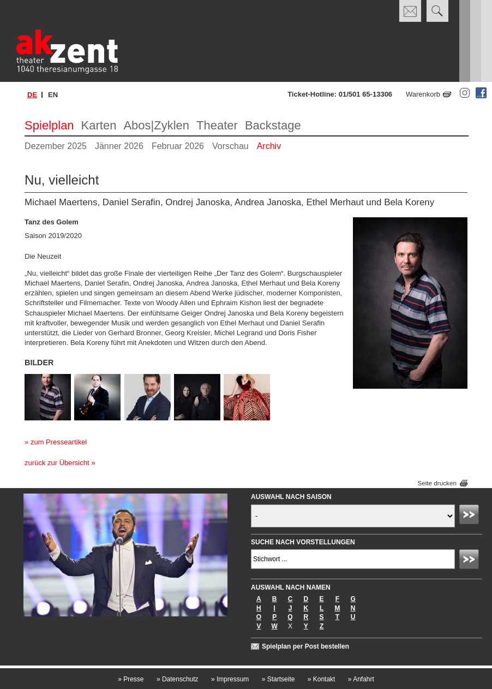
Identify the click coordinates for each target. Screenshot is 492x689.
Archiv (269, 146)
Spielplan (49, 125)
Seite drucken (436, 482)
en (53, 95)
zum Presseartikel (59, 442)
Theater (217, 125)
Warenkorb (423, 94)
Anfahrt (361, 679)
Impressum (230, 679)
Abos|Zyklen (156, 125)
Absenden (470, 515)
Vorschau (230, 146)
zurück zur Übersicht (57, 463)
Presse (130, 679)
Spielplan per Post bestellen (305, 646)
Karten (99, 125)
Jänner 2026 (119, 146)
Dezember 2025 (56, 146)
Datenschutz (178, 679)
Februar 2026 (178, 146)
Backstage (273, 125)
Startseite (278, 679)
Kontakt (321, 679)
